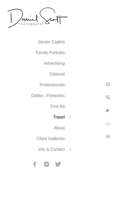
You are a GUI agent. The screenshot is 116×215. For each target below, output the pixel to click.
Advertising (54, 63)
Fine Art (57, 106)
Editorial (57, 74)
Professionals (52, 84)
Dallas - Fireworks (48, 95)
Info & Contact (51, 149)
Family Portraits (50, 52)
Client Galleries (50, 138)
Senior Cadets (51, 41)
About (59, 127)
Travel (59, 117)
